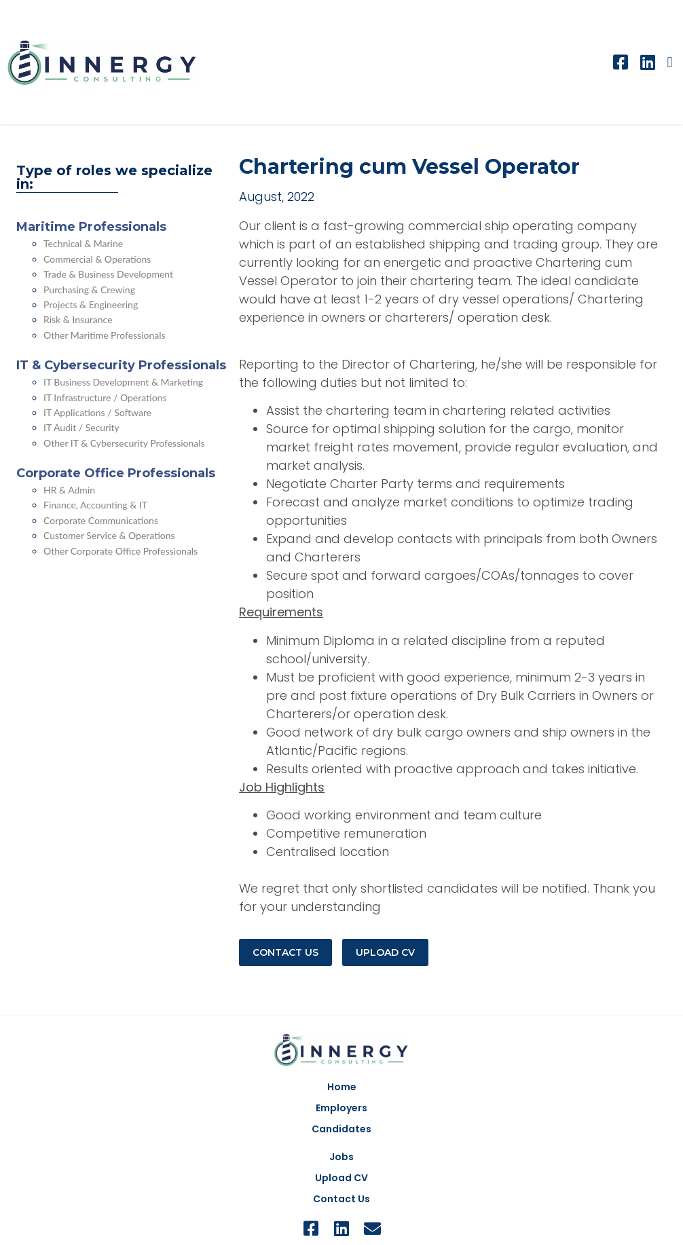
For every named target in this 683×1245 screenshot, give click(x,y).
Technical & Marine (83, 243)
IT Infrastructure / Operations (105, 397)
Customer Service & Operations (109, 535)
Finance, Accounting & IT (95, 504)
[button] (669, 62)
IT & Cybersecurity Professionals (121, 365)
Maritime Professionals (91, 226)
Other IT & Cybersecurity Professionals (124, 443)
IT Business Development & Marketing (123, 382)
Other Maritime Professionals (104, 335)
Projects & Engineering (90, 304)
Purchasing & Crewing (89, 289)
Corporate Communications (100, 520)
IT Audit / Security (81, 427)
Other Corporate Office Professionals (120, 551)
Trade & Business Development (108, 274)
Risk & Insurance (78, 319)
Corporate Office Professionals (115, 473)
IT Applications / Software (97, 412)
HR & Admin (69, 490)
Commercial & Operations (97, 259)
